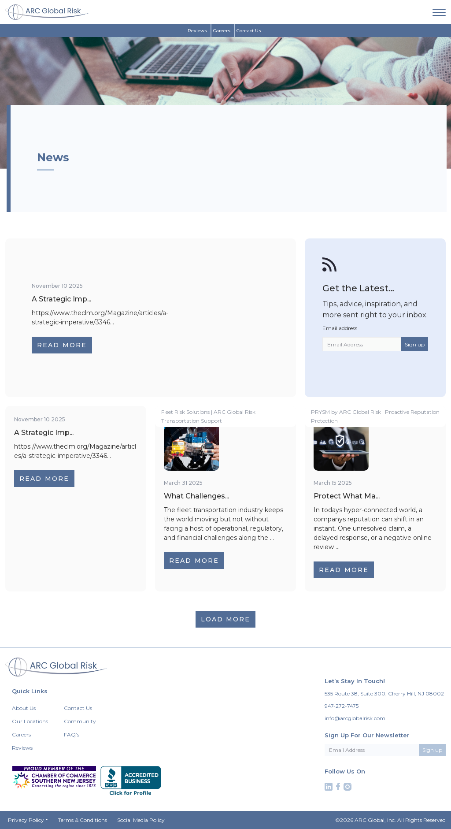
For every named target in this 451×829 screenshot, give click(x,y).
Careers (221, 30)
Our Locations (30, 721)
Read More (62, 345)
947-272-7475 (342, 706)
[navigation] (439, 12)
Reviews (197, 30)
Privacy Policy (26, 820)
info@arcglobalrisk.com (355, 718)
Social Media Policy (141, 820)
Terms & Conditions (82, 820)
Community (80, 721)
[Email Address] (362, 344)
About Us (24, 708)
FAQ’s (71, 734)
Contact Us (249, 30)
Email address (339, 328)
